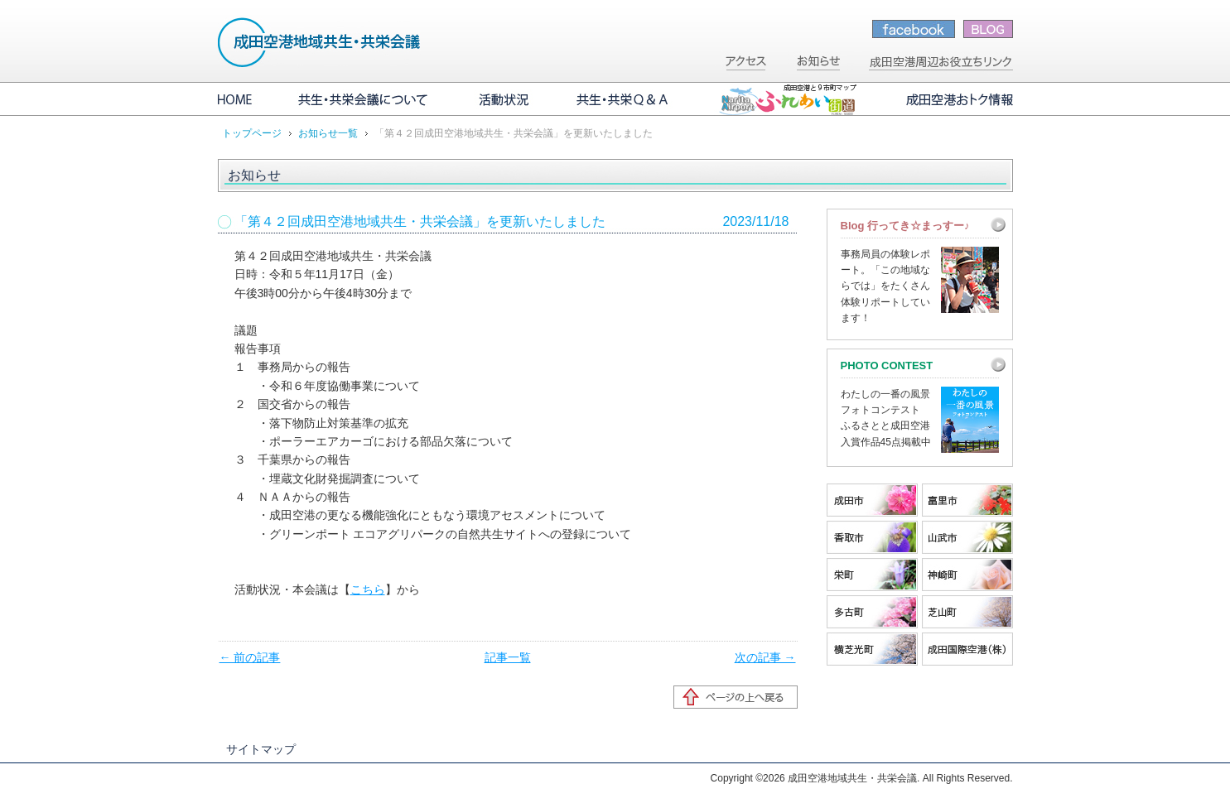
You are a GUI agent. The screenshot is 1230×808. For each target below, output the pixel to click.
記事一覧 (508, 657)
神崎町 (967, 574)
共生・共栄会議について (365, 99)
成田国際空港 (967, 649)
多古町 (872, 611)
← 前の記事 (250, 657)
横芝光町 (872, 649)
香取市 (872, 537)
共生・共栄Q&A (623, 99)
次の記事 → (765, 657)
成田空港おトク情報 (946, 99)
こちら (367, 589)
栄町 (872, 574)
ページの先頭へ (735, 697)
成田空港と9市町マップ (787, 99)
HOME (247, 99)
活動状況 (503, 99)
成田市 (872, 500)
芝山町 (967, 611)
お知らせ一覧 (328, 133)
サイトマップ (261, 749)
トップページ (252, 133)
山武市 (967, 537)
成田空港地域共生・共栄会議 (319, 42)
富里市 (967, 500)
